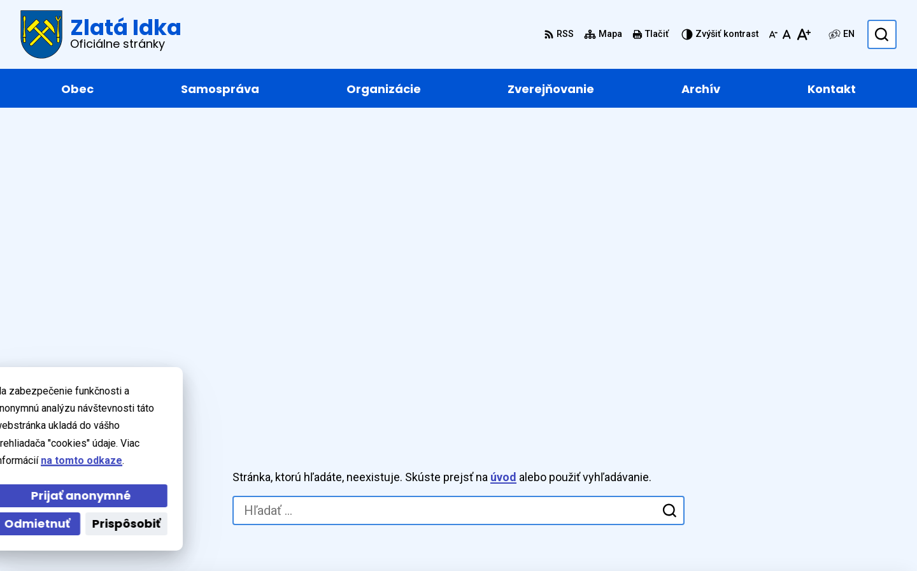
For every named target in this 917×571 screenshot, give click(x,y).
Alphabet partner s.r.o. (219, 537)
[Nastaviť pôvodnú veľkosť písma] (786, 34)
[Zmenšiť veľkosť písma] (773, 34)
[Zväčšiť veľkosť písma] (803, 34)
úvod (503, 178)
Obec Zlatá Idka (395, 537)
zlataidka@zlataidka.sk (817, 453)
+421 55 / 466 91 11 (808, 438)
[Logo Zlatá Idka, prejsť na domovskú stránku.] (100, 34)
